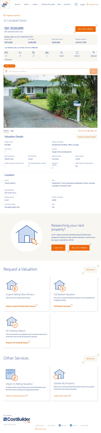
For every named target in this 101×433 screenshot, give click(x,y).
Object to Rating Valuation (17, 395)
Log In (82, 4)
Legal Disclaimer (39, 425)
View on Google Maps (87, 131)
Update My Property (62, 395)
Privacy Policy (51, 425)
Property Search (40, 429)
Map (12, 131)
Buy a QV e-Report (85, 29)
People (36, 4)
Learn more (58, 248)
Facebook (62, 425)
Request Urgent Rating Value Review (21, 306)
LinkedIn (73, 425)
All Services (91, 270)
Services (18, 4)
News (59, 4)
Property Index (84, 425)
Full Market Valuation (62, 306)
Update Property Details (87, 137)
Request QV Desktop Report (17, 342)
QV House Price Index (48, 4)
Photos (6, 131)
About (27, 4)
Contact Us (67, 4)
